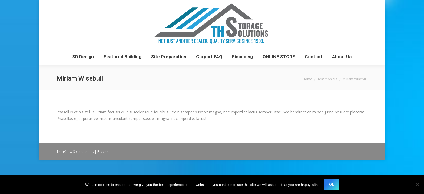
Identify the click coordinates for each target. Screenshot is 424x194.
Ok (331, 184)
